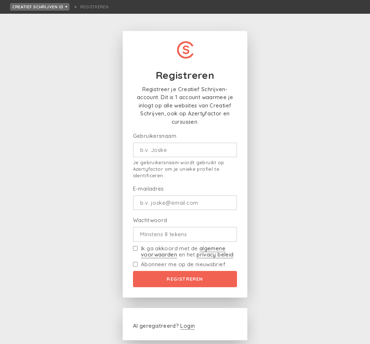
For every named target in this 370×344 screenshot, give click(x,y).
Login (187, 325)
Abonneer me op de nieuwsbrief (183, 264)
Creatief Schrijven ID (40, 6)
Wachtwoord (150, 220)
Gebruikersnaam (154, 136)
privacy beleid (215, 254)
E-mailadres (148, 189)
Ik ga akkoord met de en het (187, 251)
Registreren (185, 279)
